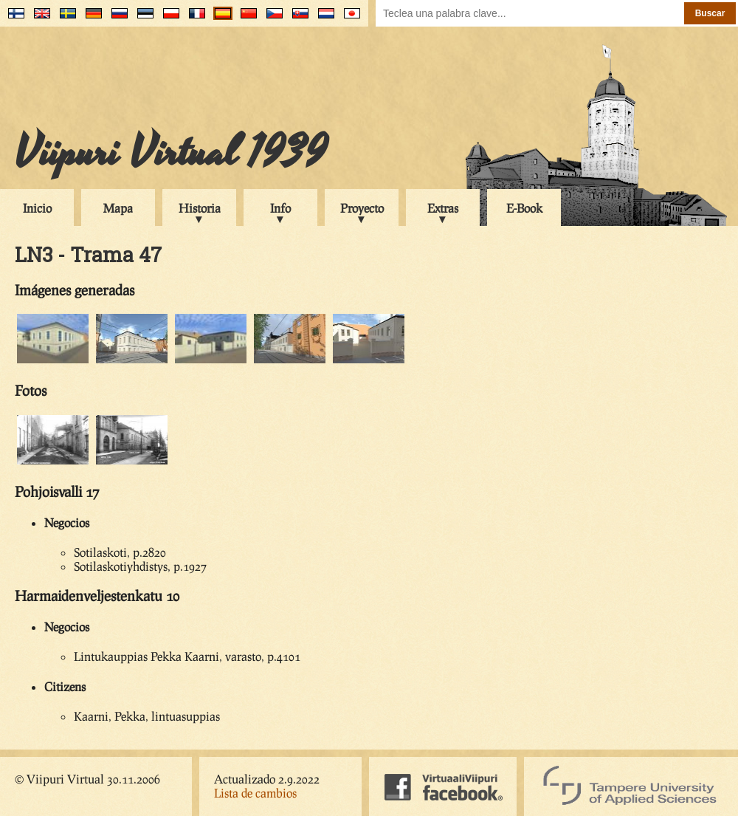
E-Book (524, 208)
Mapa (118, 208)
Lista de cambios (255, 793)
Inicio (37, 208)
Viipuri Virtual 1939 (171, 152)
